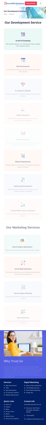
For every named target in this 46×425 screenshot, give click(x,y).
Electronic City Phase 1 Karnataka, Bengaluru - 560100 (33, 410)
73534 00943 (30, 415)
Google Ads (28, 392)
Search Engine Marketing (32, 385)
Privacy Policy (9, 411)
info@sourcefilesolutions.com (35, 419)
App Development (10, 390)
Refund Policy (9, 416)
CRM (6, 388)
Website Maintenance (11, 395)
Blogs (6, 409)
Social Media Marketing (32, 390)
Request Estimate (31, 3)
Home (5, 14)
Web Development (10, 385)
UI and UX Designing (23, 41)
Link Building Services (32, 388)
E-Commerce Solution (11, 392)
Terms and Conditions (11, 418)
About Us (7, 404)
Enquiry (7, 407)
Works (6, 414)
